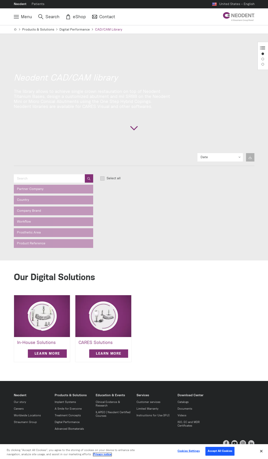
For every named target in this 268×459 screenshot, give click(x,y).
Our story (20, 402)
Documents (185, 409)
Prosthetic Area (29, 232)
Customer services (148, 402)
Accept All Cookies (220, 451)
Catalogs (183, 402)
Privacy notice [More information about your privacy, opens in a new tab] (102, 455)
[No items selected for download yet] (250, 157)
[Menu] (23, 17)
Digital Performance (74, 29)
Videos (182, 415)
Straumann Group (25, 422)
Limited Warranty (147, 409)
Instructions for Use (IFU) (153, 415)
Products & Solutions (38, 29)
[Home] (15, 29)
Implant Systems (65, 402)
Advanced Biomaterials (69, 429)
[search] (89, 178)
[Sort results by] (220, 157)
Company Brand (29, 210)
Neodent (20, 4)
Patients (38, 4)
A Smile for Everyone (68, 409)
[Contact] (103, 17)
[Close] (261, 451)
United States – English (237, 4)
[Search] (48, 17)
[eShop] (76, 17)
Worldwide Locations (27, 415)
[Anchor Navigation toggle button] (262, 47)
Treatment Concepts (68, 415)
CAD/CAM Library (108, 29)
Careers (19, 409)
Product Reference (31, 243)
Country (23, 199)
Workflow (24, 221)
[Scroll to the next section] (134, 128)
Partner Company (30, 189)
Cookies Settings (189, 451)
